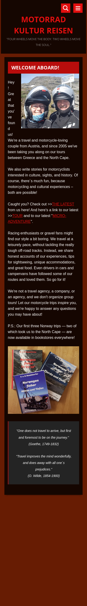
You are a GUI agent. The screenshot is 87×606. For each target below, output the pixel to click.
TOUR (17, 216)
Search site (65, 8)
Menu (78, 8)
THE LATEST (63, 204)
